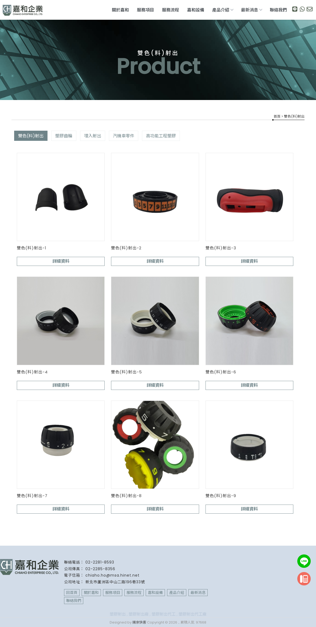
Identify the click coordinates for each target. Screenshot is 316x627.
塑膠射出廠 (139, 614)
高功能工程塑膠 (161, 136)
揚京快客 (139, 622)
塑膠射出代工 (164, 614)
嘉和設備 (195, 10)
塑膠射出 (118, 614)
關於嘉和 (120, 10)
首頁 (277, 116)
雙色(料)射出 (31, 136)
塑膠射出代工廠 (193, 614)
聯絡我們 (278, 10)
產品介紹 (222, 10)
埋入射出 (92, 136)
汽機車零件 (123, 136)
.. (179, 622)
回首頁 (71, 592)
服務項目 (145, 10)
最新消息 (251, 10)
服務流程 (170, 10)
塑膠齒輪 (63, 136)
